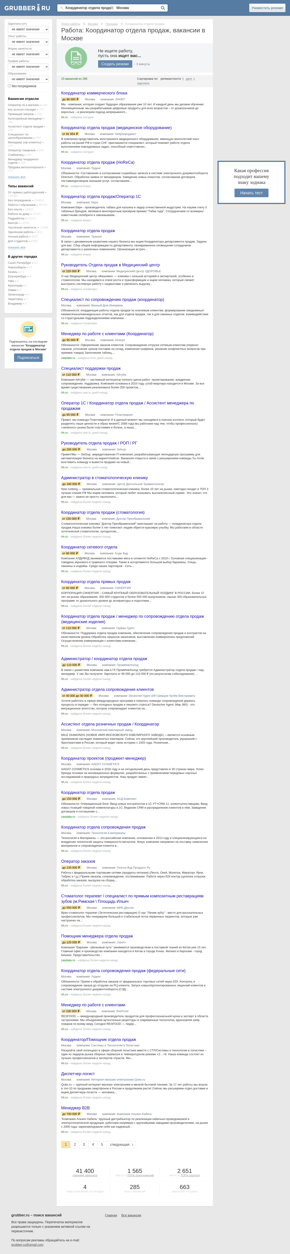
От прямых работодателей (26, 192)
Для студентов (18, 241)
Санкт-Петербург (19, 262)
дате (189, 78)
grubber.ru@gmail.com (27, 1245)
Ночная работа (18, 236)
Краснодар (15, 285)
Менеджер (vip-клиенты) (24, 142)
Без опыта (15, 209)
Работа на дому (18, 214)
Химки (12, 290)
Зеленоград (16, 294)
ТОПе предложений (140, 1175)
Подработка (16, 218)
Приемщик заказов (21, 114)
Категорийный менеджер (25, 118)
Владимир (15, 303)
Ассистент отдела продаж (25, 126)
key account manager (22, 109)
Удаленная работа (20, 232)
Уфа (11, 281)
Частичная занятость (22, 227)
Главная (111, 1215)
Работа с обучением (22, 205)
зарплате (143, 83)
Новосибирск (17, 267)
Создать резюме (115, 64)
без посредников (24, 86)
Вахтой (13, 223)
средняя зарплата (85, 1175)
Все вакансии (131, 1215)
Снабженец (16, 154)
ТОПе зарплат (190, 1175)
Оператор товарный (21, 150)
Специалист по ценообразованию (20, 136)
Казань (12, 272)
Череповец (15, 299)
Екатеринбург (17, 276)
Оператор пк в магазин (23, 105)
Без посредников (19, 200)
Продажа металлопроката (26, 167)
